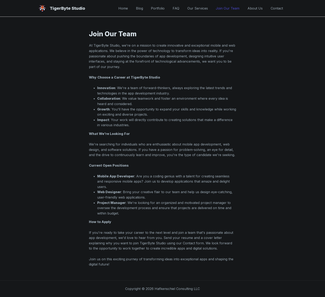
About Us (257, 8)
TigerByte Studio (67, 8)
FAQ (182, 8)
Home (133, 8)
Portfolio (165, 8)
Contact (277, 8)
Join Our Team (231, 8)
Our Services (202, 8)
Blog (148, 8)
